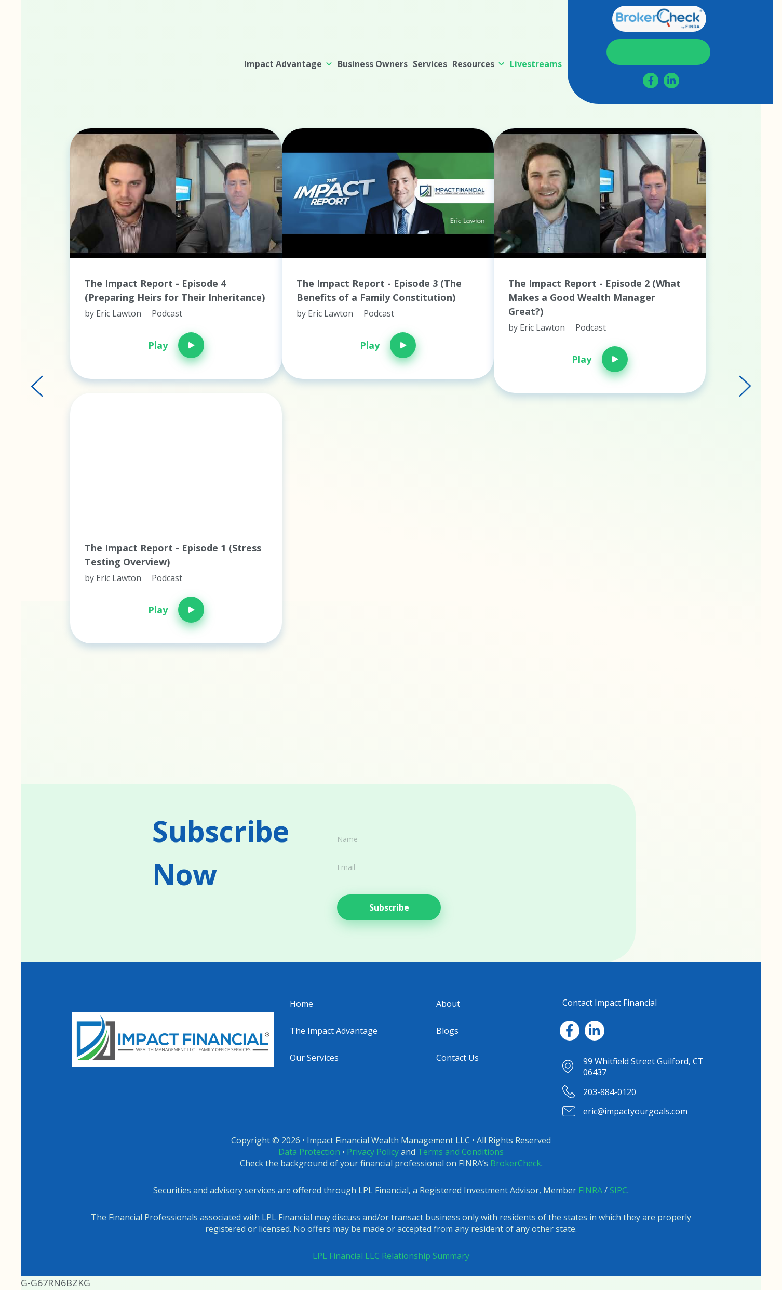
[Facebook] (650, 80)
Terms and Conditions (460, 1151)
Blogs (447, 1030)
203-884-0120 (609, 1092)
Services (430, 64)
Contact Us (659, 52)
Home (301, 1003)
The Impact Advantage (333, 1030)
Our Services (314, 1057)
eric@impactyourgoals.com (635, 1111)
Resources (473, 64)
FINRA (590, 1190)
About (448, 1003)
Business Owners (373, 64)
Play (176, 345)
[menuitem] (288, 64)
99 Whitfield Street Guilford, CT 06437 (643, 1067)
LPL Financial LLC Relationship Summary (391, 1255)
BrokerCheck (515, 1163)
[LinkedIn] (671, 80)
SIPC (618, 1190)
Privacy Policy (373, 1151)
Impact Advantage (283, 64)
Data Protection (309, 1151)
